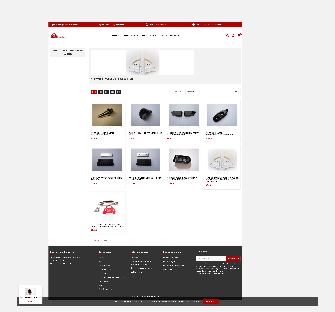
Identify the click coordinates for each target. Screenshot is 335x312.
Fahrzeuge (103, 281)
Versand (135, 258)
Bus (100, 261)
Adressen (167, 269)
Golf (101, 285)
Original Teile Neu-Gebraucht (112, 277)
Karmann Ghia (105, 269)
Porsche (102, 273)
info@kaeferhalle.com (69, 264)
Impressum (136, 276)
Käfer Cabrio (104, 265)
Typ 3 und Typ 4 (106, 289)
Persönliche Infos (171, 258)
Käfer (101, 258)
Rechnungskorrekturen (173, 265)
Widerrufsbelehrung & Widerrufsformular (141, 262)
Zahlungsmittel (138, 272)
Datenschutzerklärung (141, 268)
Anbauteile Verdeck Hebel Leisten (68, 52)
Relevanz (212, 91)
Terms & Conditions (167, 301)
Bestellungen (169, 261)
